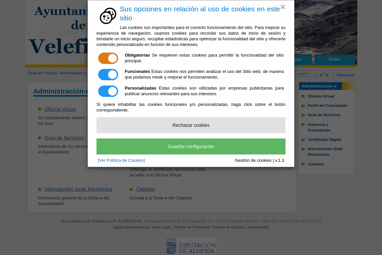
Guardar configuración (191, 146)
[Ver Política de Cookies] (121, 160)
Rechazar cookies (190, 125)
